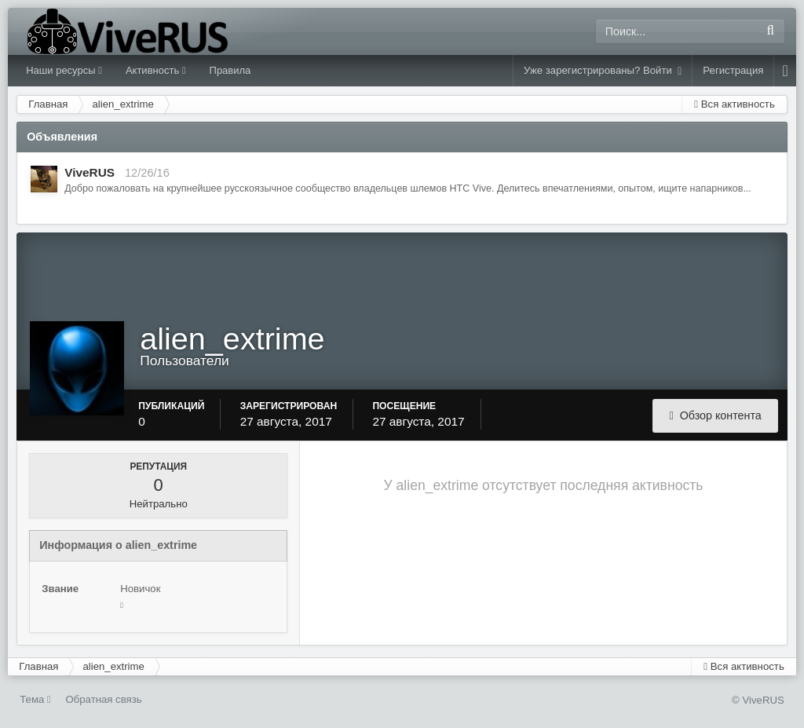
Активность (156, 70)
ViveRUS (89, 172)
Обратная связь (103, 699)
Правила (230, 70)
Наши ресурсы (64, 70)
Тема (35, 699)
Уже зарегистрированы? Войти (603, 70)
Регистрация (733, 70)
